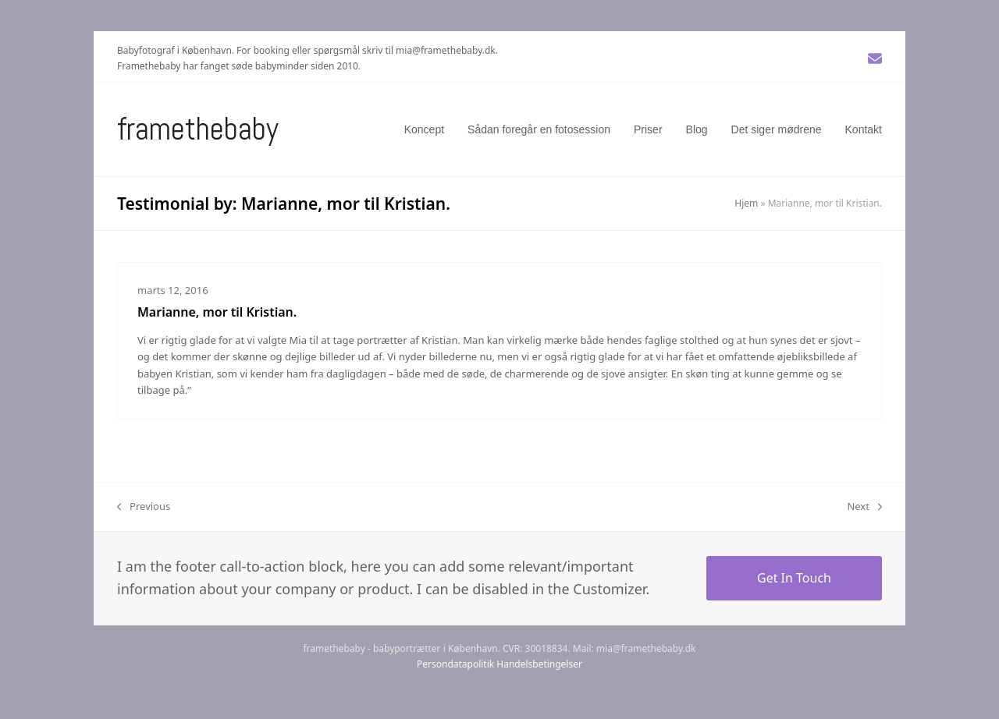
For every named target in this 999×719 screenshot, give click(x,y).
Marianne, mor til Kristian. (217, 312)
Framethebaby (198, 129)
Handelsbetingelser (539, 664)
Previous (143, 507)
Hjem (746, 203)
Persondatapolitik (455, 664)
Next (864, 507)
